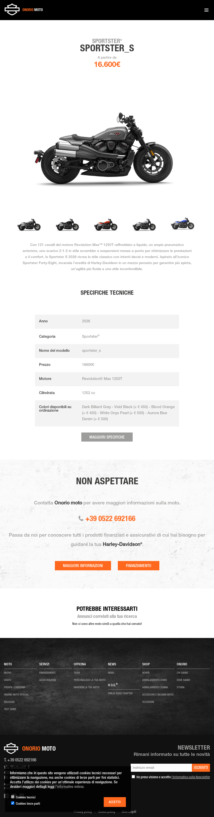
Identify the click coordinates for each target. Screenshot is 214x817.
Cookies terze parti (28, 804)
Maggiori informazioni (83, 566)
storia (181, 687)
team (77, 673)
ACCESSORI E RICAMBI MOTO (157, 695)
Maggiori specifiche (107, 438)
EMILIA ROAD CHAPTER (120, 693)
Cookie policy (106, 812)
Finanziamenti (47, 673)
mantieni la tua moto (86, 687)
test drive (10, 709)
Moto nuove (26, 24)
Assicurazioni (47, 680)
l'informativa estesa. (70, 787)
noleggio (9, 702)
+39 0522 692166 (107, 519)
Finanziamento (138, 566)
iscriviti (201, 768)
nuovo (7, 673)
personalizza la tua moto (89, 680)
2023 (37, 24)
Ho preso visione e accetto (173, 777)
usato (7, 680)
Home (15, 24)
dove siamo (183, 680)
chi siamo (182, 673)
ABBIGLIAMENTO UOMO (154, 680)
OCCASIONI (148, 702)
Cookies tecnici (25, 797)
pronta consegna (14, 687)
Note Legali (129, 812)
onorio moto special (16, 695)
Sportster (48, 25)
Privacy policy (83, 812)
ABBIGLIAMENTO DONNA (155, 687)
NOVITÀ (146, 673)
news (111, 673)
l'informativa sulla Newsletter (190, 777)
